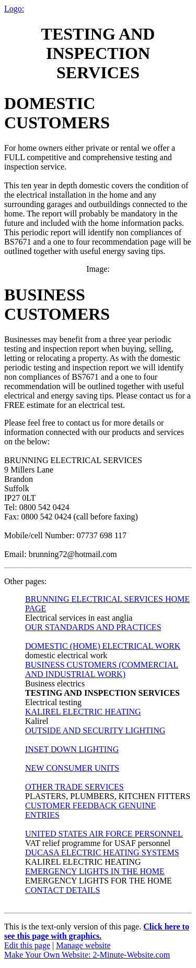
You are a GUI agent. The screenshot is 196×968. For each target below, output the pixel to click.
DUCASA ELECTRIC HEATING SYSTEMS (102, 852)
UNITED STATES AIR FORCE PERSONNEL (104, 833)
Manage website (83, 945)
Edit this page (27, 945)
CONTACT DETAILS (62, 890)
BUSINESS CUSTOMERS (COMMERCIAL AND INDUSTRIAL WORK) (101, 669)
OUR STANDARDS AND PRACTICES (93, 627)
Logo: (14, 8)
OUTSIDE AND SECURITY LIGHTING (95, 730)
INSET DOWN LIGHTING (72, 749)
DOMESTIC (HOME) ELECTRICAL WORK (102, 646)
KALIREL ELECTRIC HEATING (83, 711)
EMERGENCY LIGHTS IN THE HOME (95, 871)
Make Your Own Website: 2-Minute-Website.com (87, 954)
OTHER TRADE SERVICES (74, 786)
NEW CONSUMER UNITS (72, 768)
